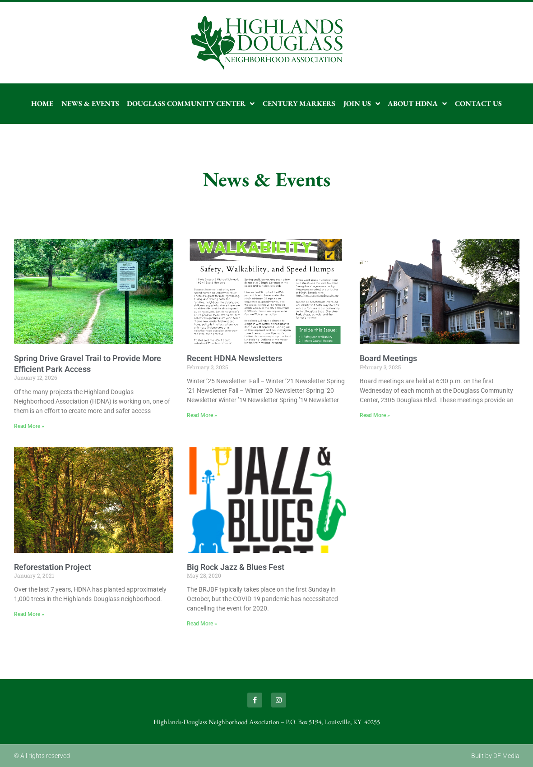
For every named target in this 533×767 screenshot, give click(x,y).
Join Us (361, 104)
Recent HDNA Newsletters (234, 358)
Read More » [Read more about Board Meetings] (375, 415)
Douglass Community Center (191, 104)
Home (42, 103)
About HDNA (417, 104)
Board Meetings (388, 358)
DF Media (506, 755)
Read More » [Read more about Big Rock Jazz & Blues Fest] (202, 623)
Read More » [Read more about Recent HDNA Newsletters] (202, 415)
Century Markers (299, 103)
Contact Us (478, 103)
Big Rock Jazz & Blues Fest (235, 567)
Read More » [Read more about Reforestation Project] (29, 614)
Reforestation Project (52, 567)
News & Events (90, 103)
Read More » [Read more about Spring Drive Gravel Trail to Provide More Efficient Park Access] (29, 426)
